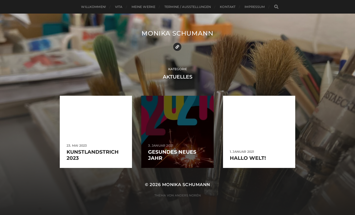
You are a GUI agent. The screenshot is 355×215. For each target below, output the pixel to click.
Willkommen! (93, 7)
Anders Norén (188, 195)
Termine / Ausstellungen (187, 7)
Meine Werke (144, 7)
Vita (118, 7)
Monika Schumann (177, 33)
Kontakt (227, 7)
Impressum (255, 7)
